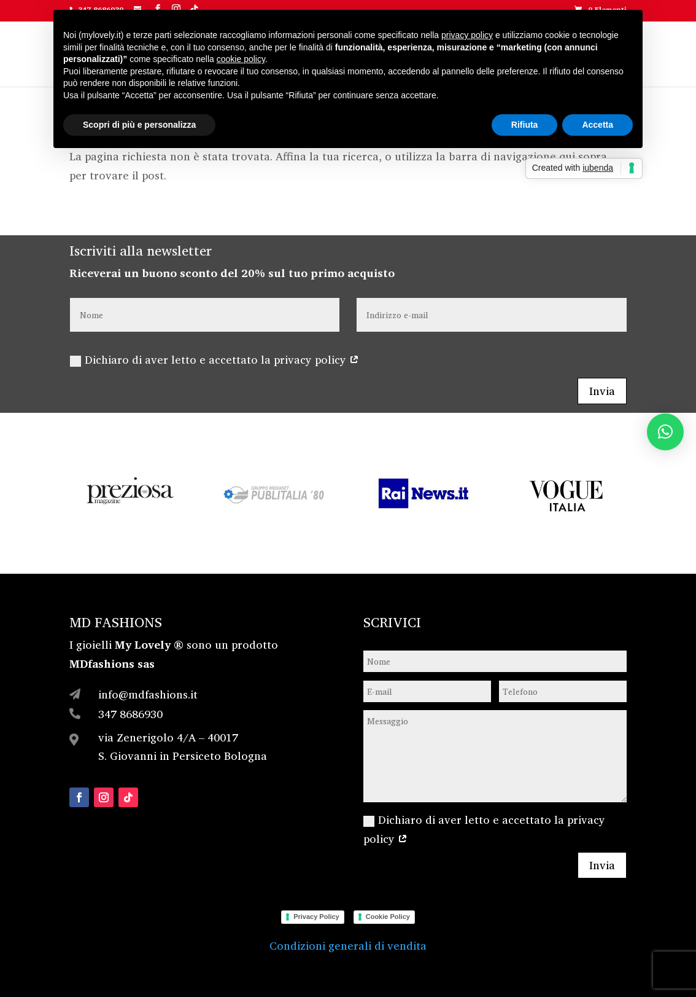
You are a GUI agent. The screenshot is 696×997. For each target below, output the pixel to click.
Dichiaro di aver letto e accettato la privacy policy (214, 359)
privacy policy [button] (467, 35)
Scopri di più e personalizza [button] (139, 125)
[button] (665, 431)
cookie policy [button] (241, 59)
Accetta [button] (597, 125)
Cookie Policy (388, 916)
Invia (602, 390)
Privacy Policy (316, 916)
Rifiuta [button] (524, 125)
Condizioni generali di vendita (348, 945)
